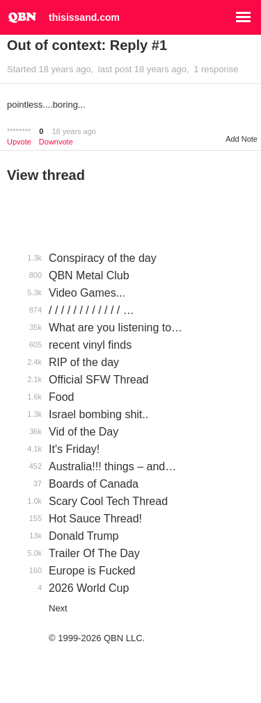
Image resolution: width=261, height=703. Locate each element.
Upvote (19, 142)
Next (58, 608)
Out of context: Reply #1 (87, 45)
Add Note (242, 139)
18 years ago (74, 131)
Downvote (56, 142)
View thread (46, 175)
